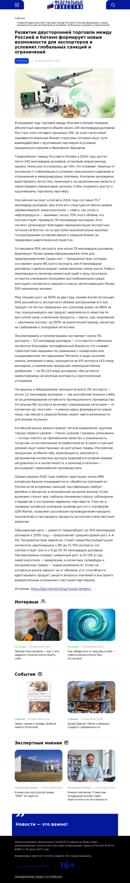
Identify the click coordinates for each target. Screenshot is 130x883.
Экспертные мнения (26, 788)
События (22, 61)
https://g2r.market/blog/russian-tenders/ (61, 589)
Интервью (20, 647)
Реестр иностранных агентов (32, 866)
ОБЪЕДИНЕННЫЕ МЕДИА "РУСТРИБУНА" (38, 877)
